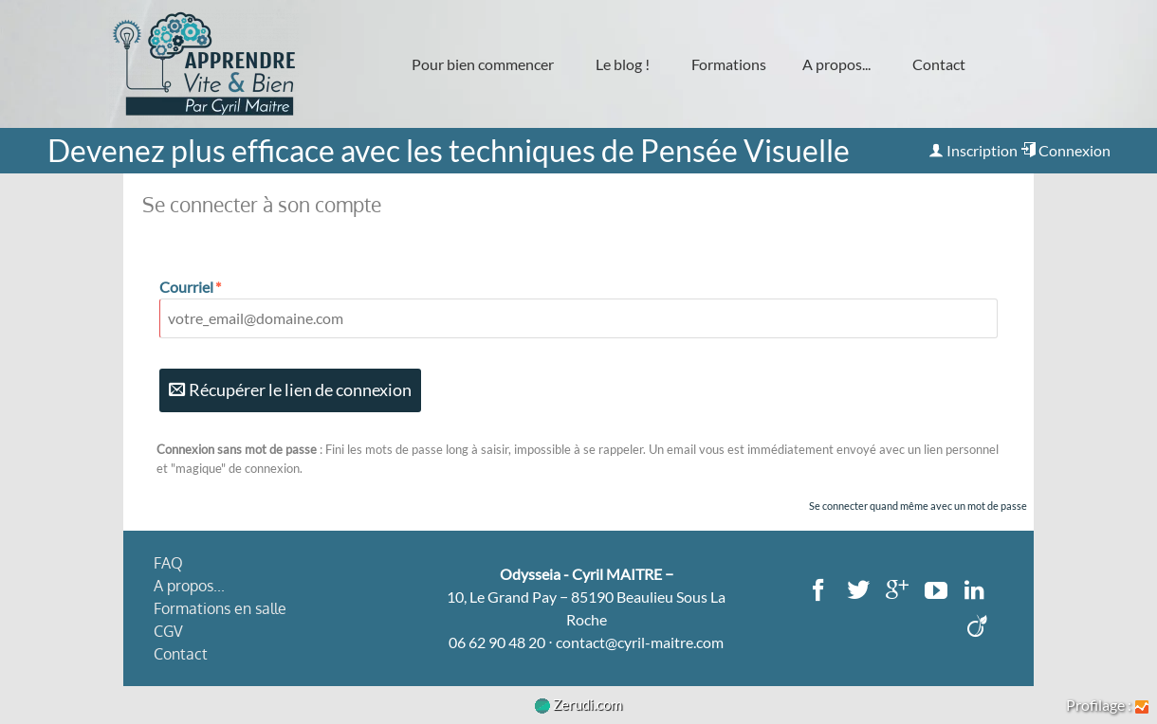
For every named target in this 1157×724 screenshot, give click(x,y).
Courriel (191, 287)
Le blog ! (623, 64)
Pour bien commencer (483, 64)
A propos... (836, 64)
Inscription (973, 150)
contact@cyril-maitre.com (640, 642)
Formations (728, 64)
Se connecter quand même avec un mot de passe (918, 505)
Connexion (1065, 150)
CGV (168, 631)
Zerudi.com (578, 704)
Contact (938, 64)
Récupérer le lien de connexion (290, 390)
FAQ (168, 562)
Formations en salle (220, 608)
